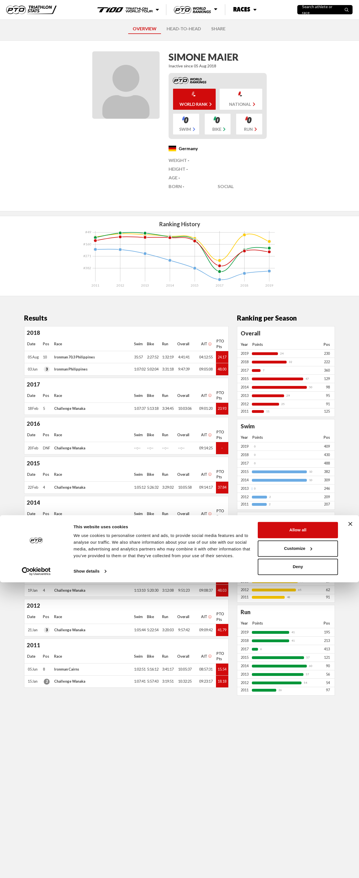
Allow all (298, 825)
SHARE (218, 28)
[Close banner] (350, 820)
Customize (298, 844)
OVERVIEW (145, 28)
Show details (86, 867)
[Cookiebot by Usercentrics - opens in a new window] (36, 867)
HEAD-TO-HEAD (184, 28)
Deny (298, 862)
